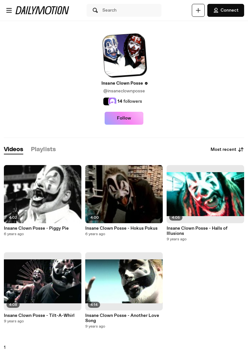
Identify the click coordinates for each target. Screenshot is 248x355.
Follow (124, 118)
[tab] (13, 150)
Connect (226, 10)
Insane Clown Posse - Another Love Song (122, 318)
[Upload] (198, 10)
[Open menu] (9, 10)
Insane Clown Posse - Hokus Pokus (121, 228)
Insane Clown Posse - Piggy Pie (36, 228)
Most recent (227, 149)
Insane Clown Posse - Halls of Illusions (197, 231)
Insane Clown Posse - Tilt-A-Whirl (39, 315)
